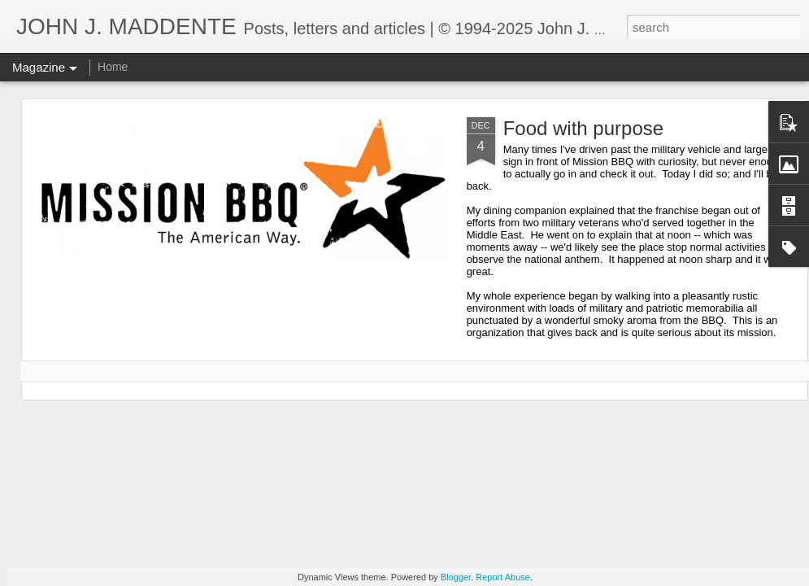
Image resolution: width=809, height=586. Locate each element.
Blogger (456, 577)
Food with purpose (583, 128)
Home (113, 66)
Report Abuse (503, 577)
